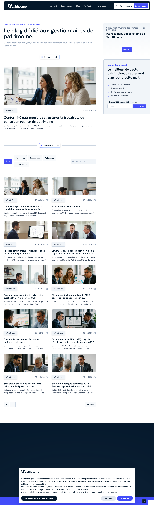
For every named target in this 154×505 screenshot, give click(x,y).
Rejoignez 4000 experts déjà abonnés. (122, 102)
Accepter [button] (125, 498)
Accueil (53, 6)
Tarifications (89, 6)
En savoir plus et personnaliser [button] (39, 498)
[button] (66, 6)
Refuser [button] (108, 498)
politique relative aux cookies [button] (33, 484)
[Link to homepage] (17, 6)
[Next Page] (90, 404)
